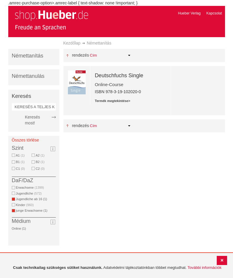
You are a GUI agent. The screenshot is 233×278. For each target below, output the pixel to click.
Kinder (25, 205)
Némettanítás (27, 56)
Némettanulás (28, 76)
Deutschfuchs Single (119, 75)
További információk (204, 267)
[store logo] (51, 20)
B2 (40, 162)
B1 (20, 162)
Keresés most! (32, 120)
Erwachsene (30, 187)
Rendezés (80, 55)
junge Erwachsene (33, 210)
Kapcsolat (214, 13)
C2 (40, 168)
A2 (40, 155)
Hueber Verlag (189, 13)
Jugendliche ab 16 (32, 199)
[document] (117, 268)
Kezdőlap (71, 43)
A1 (20, 155)
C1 (20, 168)
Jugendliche (29, 193)
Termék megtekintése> (112, 101)
